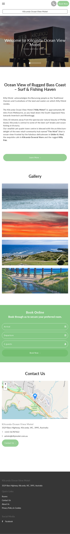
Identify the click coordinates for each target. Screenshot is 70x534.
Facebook (7, 521)
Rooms (4, 496)
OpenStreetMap (55, 418)
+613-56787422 (11, 432)
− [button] (5, 388)
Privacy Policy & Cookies (11, 508)
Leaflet (45, 418)
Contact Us (9, 443)
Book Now (34, 353)
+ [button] (5, 384)
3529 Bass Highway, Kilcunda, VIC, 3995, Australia (25, 427)
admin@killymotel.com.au (16, 436)
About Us (5, 504)
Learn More (34, 157)
